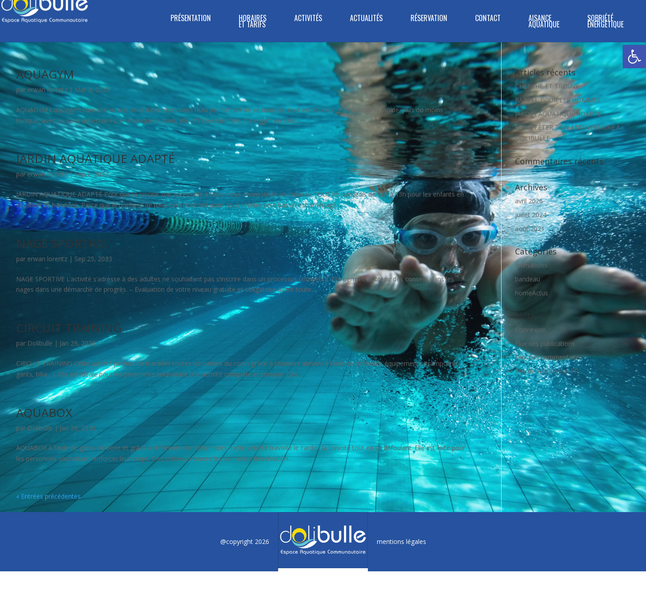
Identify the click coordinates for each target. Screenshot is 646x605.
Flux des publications (545, 343)
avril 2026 (529, 201)
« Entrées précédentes (48, 496)
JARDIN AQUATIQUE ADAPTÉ (95, 158)
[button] (634, 56)
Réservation (428, 19)
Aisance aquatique (543, 22)
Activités (308, 19)
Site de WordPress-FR (546, 371)
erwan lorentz (47, 89)
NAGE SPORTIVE (61, 243)
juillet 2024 (530, 214)
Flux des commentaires (549, 357)
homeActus (531, 293)
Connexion (530, 329)
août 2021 (530, 228)
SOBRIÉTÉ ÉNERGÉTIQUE (605, 22)
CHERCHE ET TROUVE (547, 86)
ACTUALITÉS (366, 19)
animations (531, 265)
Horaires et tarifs (252, 22)
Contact (488, 19)
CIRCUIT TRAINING (69, 328)
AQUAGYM (45, 74)
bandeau (527, 279)
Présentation (190, 19)
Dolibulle (39, 343)
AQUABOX (44, 412)
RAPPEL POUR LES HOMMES (557, 100)
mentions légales (401, 541)
